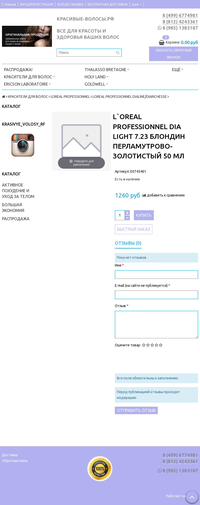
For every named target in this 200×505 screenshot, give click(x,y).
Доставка (10, 455)
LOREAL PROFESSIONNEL (70, 97)
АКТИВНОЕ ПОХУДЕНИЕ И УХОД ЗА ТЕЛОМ (18, 191)
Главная (10, 4)
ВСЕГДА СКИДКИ (70, 4)
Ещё (137, 4)
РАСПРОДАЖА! (18, 69)
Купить (144, 215)
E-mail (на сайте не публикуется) (141, 286)
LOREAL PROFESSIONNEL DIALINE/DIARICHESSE (130, 97)
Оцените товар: (128, 345)
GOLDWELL (96, 84)
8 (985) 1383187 (180, 28)
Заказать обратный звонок (174, 53)
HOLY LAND (97, 76)
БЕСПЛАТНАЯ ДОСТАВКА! (108, 4)
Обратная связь (15, 461)
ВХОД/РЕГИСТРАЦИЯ (36, 4)
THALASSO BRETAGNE (107, 69)
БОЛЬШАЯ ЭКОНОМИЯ (13, 207)
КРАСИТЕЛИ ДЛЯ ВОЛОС (29, 76)
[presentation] (153, 360)
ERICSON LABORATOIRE (27, 84)
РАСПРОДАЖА (15, 218)
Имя (118, 265)
